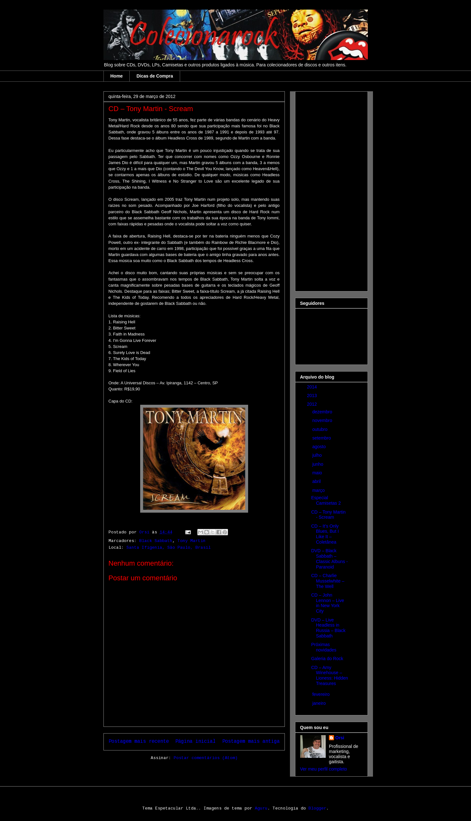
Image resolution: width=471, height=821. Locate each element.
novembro (322, 420)
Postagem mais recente (139, 741)
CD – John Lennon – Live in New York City (327, 603)
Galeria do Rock (327, 658)
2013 (312, 395)
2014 (312, 386)
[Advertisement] (325, 189)
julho (317, 455)
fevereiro (321, 694)
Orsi (339, 737)
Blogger (317, 808)
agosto (319, 446)
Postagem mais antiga (251, 741)
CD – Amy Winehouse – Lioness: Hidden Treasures (329, 675)
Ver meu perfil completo (323, 769)
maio (317, 472)
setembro (322, 438)
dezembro (322, 411)
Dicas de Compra (154, 76)
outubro (320, 429)
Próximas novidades (323, 647)
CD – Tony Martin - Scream (328, 514)
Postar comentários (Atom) (206, 758)
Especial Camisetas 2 (326, 500)
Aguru (261, 808)
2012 (312, 404)
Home (116, 76)
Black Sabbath (155, 541)
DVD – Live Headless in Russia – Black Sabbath (328, 627)
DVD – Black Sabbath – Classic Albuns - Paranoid (329, 558)
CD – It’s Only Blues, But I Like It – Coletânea (325, 534)
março (319, 490)
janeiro (319, 703)
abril (317, 481)
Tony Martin (192, 541)
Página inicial (195, 741)
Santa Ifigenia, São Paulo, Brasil (168, 547)
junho (318, 464)
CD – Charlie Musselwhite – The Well (327, 581)
